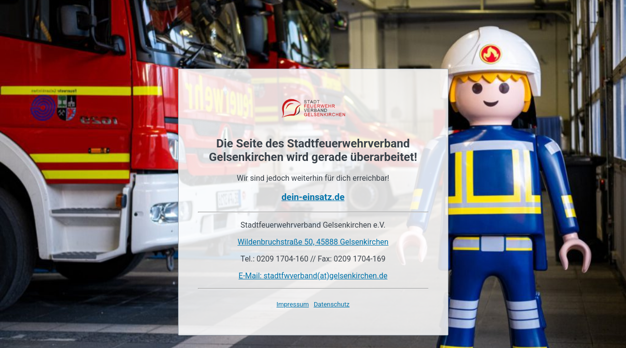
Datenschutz (331, 304)
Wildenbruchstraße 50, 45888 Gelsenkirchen (313, 241)
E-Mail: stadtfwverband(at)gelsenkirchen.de (312, 275)
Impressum (293, 304)
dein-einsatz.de (312, 197)
